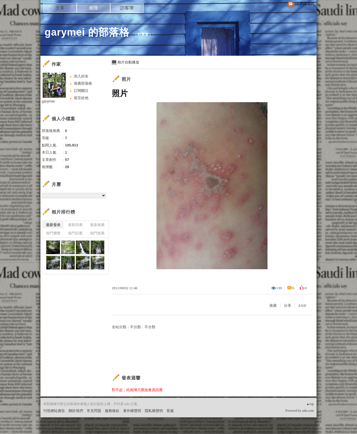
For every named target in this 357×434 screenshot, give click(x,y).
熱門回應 (75, 233)
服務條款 (112, 411)
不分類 (135, 327)
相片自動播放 (128, 62)
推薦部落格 (83, 83)
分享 (287, 305)
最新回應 (75, 225)
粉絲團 (48, 430)
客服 (170, 411)
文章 (60, 8)
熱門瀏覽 (53, 233)
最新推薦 (97, 225)
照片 (126, 79)
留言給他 (81, 98)
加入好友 (81, 76)
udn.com (308, 411)
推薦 (273, 305)
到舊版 (143, 34)
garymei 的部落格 (87, 32)
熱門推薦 (97, 233)
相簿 (93, 8)
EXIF (302, 305)
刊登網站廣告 (54, 411)
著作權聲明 (132, 411)
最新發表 (53, 225)
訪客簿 (127, 8)
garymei (48, 101)
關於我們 (76, 411)
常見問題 (94, 411)
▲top (310, 404)
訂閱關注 (81, 91)
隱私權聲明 (154, 411)
